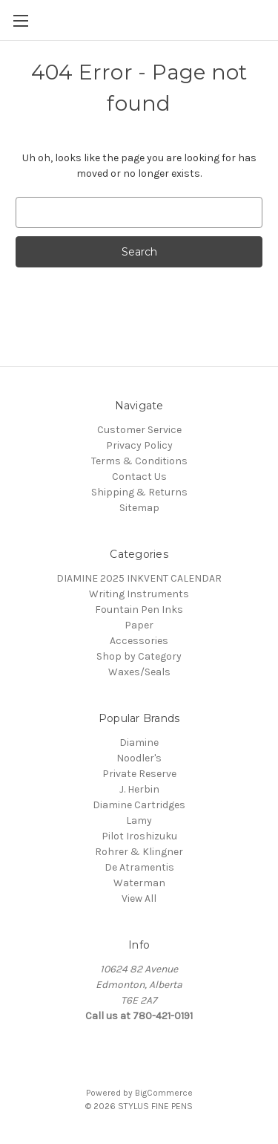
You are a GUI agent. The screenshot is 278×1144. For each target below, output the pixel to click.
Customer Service (139, 429)
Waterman (139, 883)
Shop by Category (139, 656)
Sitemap (139, 507)
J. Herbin (139, 789)
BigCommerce (164, 1093)
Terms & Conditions (139, 461)
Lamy (139, 820)
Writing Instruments (139, 594)
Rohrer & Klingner (139, 851)
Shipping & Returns (139, 492)
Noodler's (139, 758)
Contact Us (139, 476)
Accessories (139, 640)
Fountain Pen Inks (139, 609)
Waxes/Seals (139, 672)
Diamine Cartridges (139, 805)
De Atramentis (139, 867)
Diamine (139, 742)
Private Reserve (139, 773)
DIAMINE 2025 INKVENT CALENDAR (139, 578)
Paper (139, 625)
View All (139, 898)
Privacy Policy (139, 445)
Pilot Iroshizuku (139, 836)
